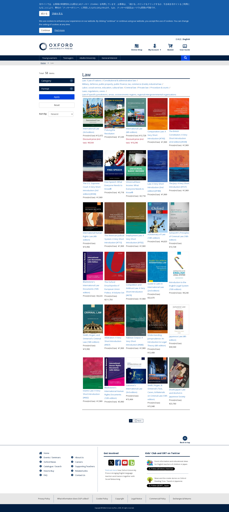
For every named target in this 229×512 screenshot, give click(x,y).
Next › (139, 420)
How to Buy (49, 470)
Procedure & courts (160, 87)
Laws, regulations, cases (93, 91)
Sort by (43, 113)
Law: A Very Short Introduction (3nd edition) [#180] (156, 187)
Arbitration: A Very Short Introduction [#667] (112, 341)
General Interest (109, 58)
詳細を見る (57, 13)
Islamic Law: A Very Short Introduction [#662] (91, 394)
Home (43, 63)
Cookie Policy (102, 498)
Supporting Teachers (85, 466)
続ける (44, 13)
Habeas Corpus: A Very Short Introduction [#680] (134, 341)
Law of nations (95, 80)
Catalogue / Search (53, 466)
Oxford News (50, 462)
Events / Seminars (52, 457)
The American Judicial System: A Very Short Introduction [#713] (114, 239)
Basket (170, 50)
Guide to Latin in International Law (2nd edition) (156, 287)
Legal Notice (136, 498)
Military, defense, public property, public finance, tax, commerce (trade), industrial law (121, 84)
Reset (57, 105)
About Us (79, 457)
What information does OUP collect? (73, 498)
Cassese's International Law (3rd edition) (134, 389)
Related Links (81, 470)
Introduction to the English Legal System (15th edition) (179, 286)
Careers (79, 462)
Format (45, 88)
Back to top (185, 442)
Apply (57, 96)
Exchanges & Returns (182, 498)
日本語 (178, 39)
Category (46, 80)
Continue (45, 30)
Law (84, 80)
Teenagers (68, 58)
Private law (143, 87)
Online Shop (136, 50)
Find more (59, 30)
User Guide (185, 50)
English (186, 39)
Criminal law (130, 87)
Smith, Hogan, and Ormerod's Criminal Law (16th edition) (92, 338)
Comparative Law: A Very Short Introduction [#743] (157, 135)
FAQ (45, 475)
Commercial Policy (157, 498)
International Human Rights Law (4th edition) (92, 236)
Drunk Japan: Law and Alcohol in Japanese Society (177, 393)
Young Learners (49, 58)
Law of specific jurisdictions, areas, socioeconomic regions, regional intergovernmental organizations (129, 94)
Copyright (119, 498)
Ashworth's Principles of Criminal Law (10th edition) (179, 236)
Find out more (111, 470)
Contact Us (80, 475)
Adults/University (88, 58)
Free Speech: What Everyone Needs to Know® (113, 185)
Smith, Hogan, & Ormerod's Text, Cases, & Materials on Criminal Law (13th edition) (157, 392)
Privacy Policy (44, 498)
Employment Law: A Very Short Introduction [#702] (135, 239)
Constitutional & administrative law (120, 80)
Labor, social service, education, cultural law (102, 87)
